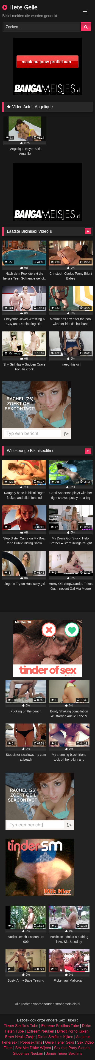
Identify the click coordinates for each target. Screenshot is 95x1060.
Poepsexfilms (31, 1042)
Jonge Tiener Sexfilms (64, 1053)
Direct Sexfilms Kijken (55, 1037)
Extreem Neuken (40, 1031)
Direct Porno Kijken (73, 1031)
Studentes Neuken (28, 1053)
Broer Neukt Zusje (20, 1037)
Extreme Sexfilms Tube (60, 1026)
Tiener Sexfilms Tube (21, 1026)
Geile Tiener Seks (59, 1042)
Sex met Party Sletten (71, 1048)
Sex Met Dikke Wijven (33, 1048)
